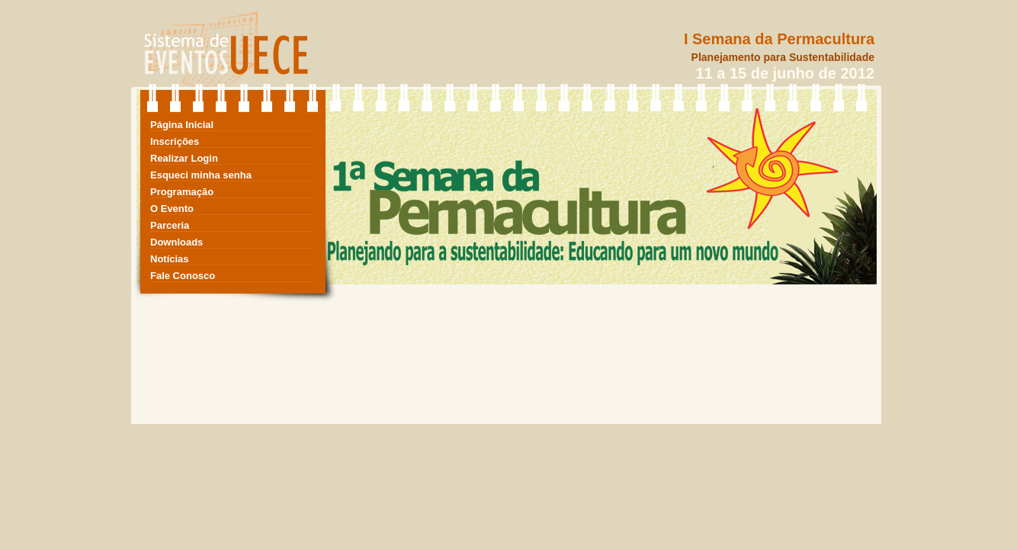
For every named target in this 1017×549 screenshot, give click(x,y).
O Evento (172, 208)
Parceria (169, 225)
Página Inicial (181, 124)
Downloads (176, 242)
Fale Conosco (182, 275)
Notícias (169, 259)
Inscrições (174, 141)
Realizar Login (184, 158)
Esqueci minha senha (201, 175)
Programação (181, 191)
